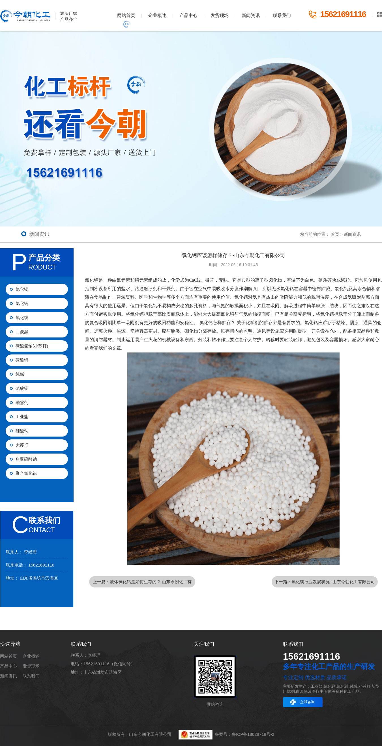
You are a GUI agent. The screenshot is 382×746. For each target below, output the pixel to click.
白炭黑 (22, 331)
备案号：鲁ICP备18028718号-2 (244, 734)
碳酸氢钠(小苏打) (32, 345)
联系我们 (282, 15)
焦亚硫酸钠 (26, 459)
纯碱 (20, 374)
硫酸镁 (22, 388)
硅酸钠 (22, 430)
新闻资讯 (251, 15)
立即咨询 (307, 702)
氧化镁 (22, 317)
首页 (335, 234)
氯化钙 (22, 303)
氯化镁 (22, 289)
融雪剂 (22, 402)
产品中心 (188, 15)
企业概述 (157, 15)
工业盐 (22, 416)
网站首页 (126, 15)
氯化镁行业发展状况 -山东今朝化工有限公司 (333, 581)
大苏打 (22, 445)
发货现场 (220, 15)
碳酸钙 (22, 360)
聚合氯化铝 (26, 473)
